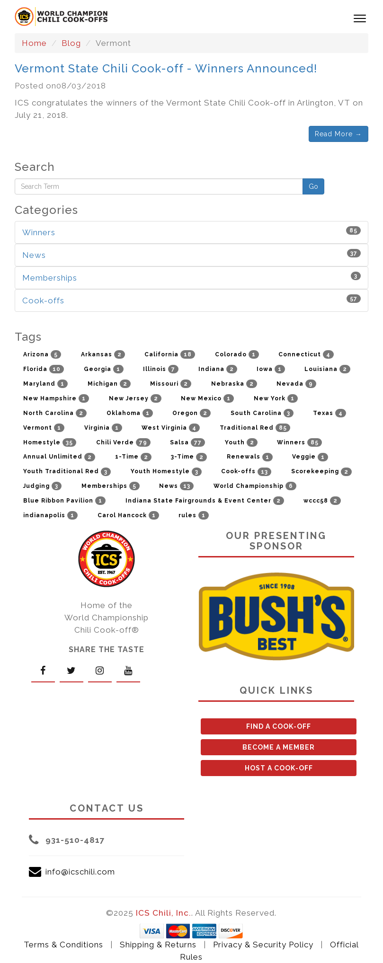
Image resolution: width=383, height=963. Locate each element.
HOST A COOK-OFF (279, 768)
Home (34, 43)
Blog (71, 43)
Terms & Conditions (63, 944)
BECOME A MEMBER (278, 747)
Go (313, 186)
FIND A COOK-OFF (278, 726)
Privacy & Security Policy (263, 944)
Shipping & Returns (158, 944)
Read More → (338, 134)
